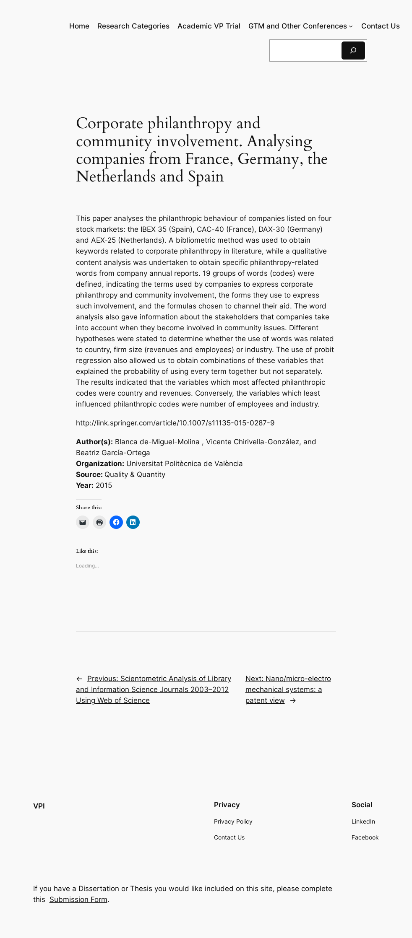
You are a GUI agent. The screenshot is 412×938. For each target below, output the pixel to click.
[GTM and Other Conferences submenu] (351, 26)
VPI (39, 806)
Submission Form (78, 899)
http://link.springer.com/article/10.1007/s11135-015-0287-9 (175, 423)
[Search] (353, 50)
